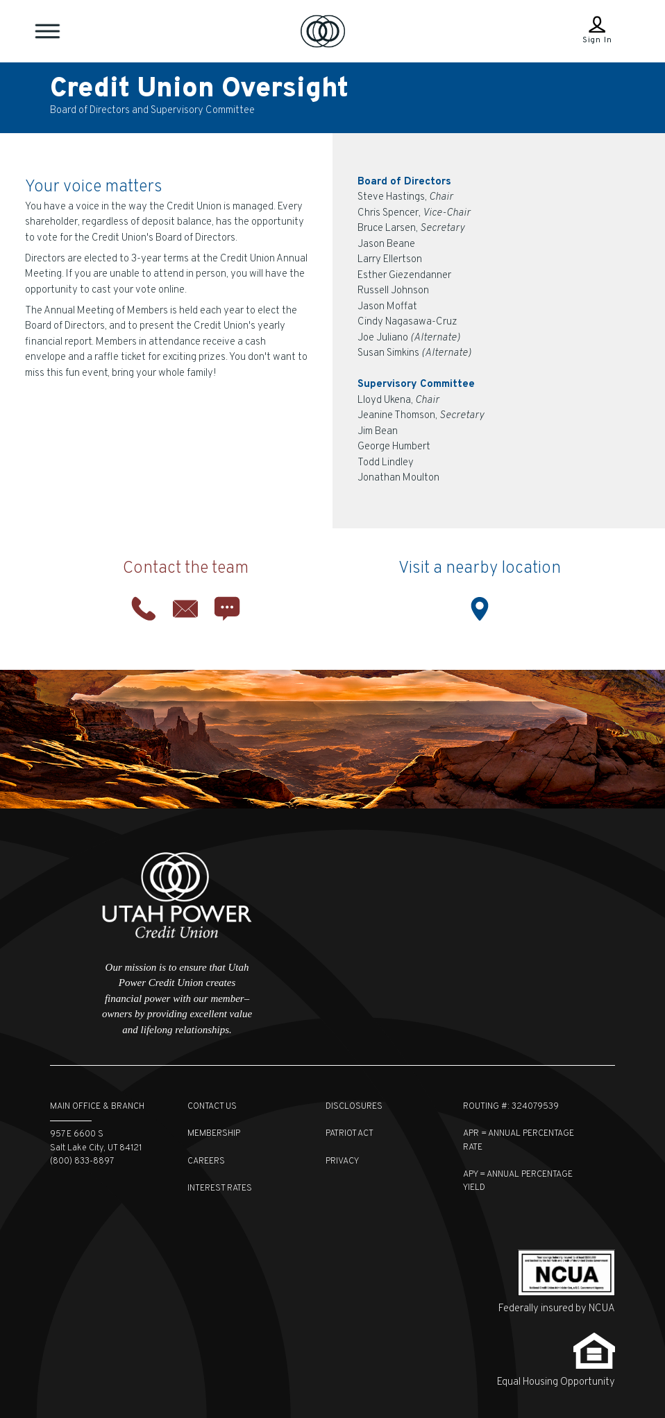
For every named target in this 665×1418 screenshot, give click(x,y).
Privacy (342, 1161)
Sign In (597, 40)
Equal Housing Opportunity (556, 1382)
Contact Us (212, 1106)
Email (185, 609)
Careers (206, 1161)
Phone (144, 609)
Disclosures (354, 1106)
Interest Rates (219, 1188)
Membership (213, 1133)
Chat (227, 609)
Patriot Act (349, 1133)
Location (480, 609)
